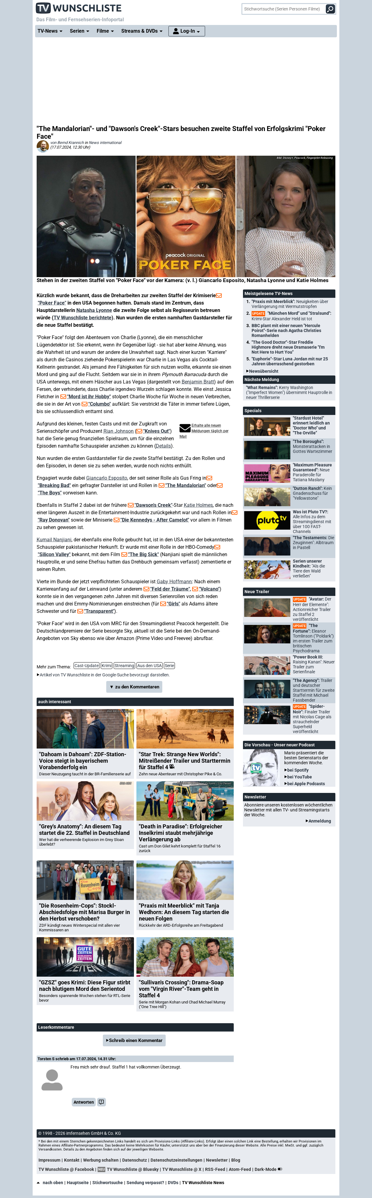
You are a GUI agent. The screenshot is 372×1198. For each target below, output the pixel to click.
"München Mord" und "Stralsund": (291, 316)
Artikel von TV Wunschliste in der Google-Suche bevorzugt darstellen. (105, 674)
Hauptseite (78, 1182)
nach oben (50, 1182)
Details (163, 446)
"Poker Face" (52, 303)
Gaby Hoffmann (174, 582)
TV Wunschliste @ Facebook (66, 1169)
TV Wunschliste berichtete (82, 318)
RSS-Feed (215, 1169)
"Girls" (173, 604)
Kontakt (71, 1160)
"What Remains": (289, 392)
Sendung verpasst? (145, 1182)
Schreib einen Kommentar (136, 1040)
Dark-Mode (270, 1169)
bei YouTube (299, 776)
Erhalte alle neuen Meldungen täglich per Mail (204, 431)
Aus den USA (149, 665)
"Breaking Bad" (54, 485)
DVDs (173, 1182)
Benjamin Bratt (198, 382)
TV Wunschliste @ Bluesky (133, 1169)
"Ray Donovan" (54, 520)
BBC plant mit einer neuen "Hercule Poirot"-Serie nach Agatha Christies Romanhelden (286, 330)
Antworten (84, 1102)
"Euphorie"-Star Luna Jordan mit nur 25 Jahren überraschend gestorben (290, 361)
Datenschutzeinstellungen (176, 1160)
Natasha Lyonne (94, 310)
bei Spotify (298, 770)
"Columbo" (99, 404)
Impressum (49, 1160)
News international (105, 142)
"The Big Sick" (143, 554)
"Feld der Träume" (170, 589)
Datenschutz (134, 1160)
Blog (235, 1160)
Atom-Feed (240, 1169)
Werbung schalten (101, 1160)
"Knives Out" (156, 431)
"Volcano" (209, 589)
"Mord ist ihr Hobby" (89, 397)
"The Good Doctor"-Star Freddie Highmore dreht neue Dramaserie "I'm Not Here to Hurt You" (288, 347)
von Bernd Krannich (67, 142)
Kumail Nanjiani (54, 540)
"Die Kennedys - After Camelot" (154, 520)
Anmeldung (320, 820)
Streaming (124, 665)
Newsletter (217, 1160)
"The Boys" (50, 493)
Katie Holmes (198, 505)
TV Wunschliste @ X (181, 1169)
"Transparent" (99, 611)
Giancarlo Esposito (106, 478)
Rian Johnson (118, 431)
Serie (169, 665)
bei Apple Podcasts (306, 783)
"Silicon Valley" (54, 554)
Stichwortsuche (107, 1182)
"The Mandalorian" (185, 485)
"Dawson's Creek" (153, 505)
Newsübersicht (263, 371)
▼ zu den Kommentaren (134, 687)
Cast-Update (87, 665)
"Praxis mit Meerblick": (290, 304)
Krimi (106, 665)
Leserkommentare (56, 1027)
